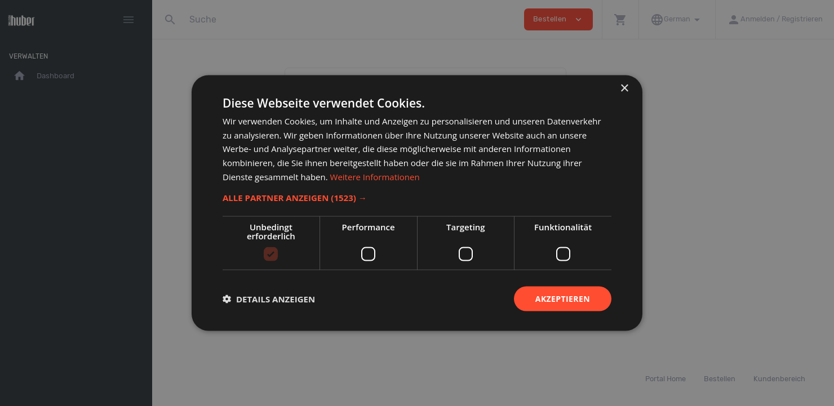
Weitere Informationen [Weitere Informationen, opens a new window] (375, 176)
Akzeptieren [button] (562, 298)
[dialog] (417, 203)
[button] (417, 197)
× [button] (624, 88)
